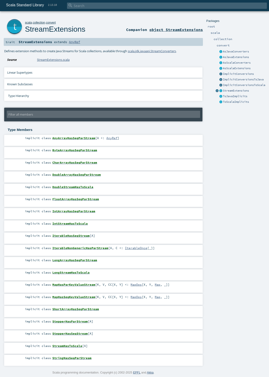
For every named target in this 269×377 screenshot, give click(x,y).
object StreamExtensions (176, 29)
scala (28, 22)
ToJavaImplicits (235, 96)
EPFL (137, 372)
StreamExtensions (236, 90)
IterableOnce (136, 248)
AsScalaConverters (237, 62)
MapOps (136, 284)
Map (157, 284)
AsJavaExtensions (236, 57)
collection (39, 22)
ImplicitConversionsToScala (244, 85)
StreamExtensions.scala (53, 60)
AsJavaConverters (236, 51)
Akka (150, 372)
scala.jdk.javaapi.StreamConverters (152, 51)
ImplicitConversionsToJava (243, 79)
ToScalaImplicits (236, 101)
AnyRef (74, 42)
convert (51, 22)
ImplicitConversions (238, 73)
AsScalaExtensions (237, 68)
